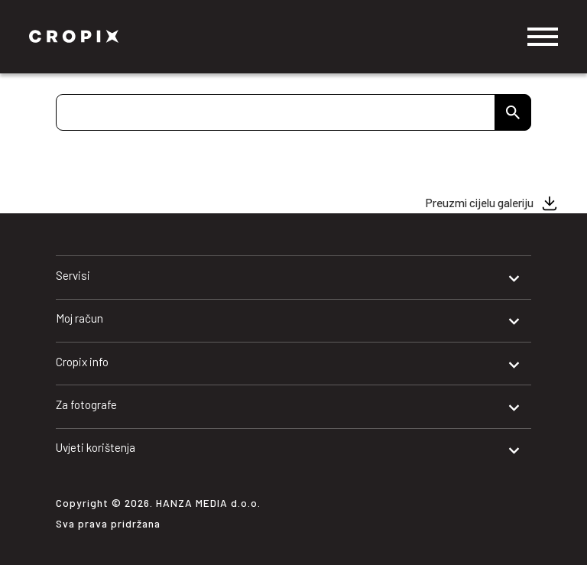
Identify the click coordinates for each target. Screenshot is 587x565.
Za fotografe (86, 404)
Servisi (73, 275)
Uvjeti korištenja (95, 447)
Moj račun (79, 318)
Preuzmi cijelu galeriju (479, 202)
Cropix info (82, 362)
